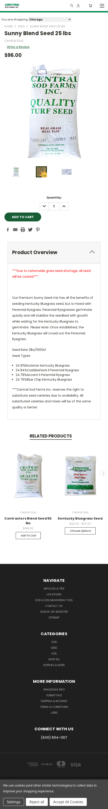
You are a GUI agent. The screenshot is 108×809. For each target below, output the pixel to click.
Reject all (36, 801)
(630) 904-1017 (54, 737)
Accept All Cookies (68, 801)
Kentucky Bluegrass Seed (80, 518)
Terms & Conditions (54, 707)
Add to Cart (28, 535)
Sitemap (54, 617)
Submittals (54, 695)
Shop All (54, 659)
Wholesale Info (54, 689)
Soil (54, 653)
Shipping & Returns (54, 701)
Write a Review (18, 47)
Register (62, 612)
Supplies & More (54, 665)
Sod (54, 642)
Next (103, 473)
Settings (13, 801)
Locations (54, 594)
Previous (5, 473)
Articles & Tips (54, 588)
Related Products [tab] (51, 436)
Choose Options (80, 531)
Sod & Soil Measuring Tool (54, 600)
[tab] (54, 252)
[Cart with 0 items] (90, 6)
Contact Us (54, 606)
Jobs (54, 713)
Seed (54, 648)
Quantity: (54, 197)
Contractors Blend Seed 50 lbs (28, 520)
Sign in (45, 612)
